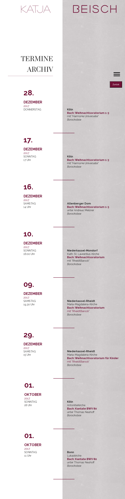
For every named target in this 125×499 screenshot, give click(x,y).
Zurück (116, 84)
